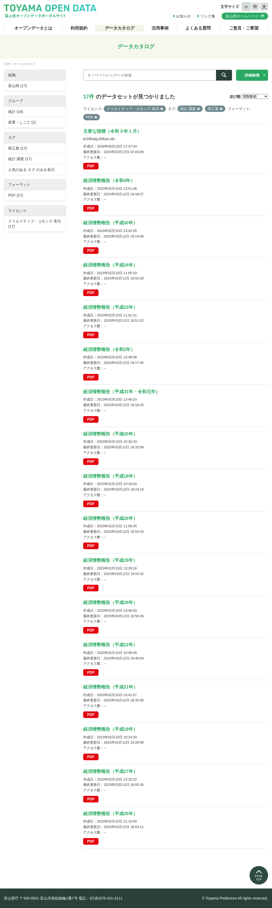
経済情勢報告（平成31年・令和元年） (121, 391)
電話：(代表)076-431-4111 (100, 898)
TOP (7, 64)
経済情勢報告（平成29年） (110, 560)
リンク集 (207, 16)
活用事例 (160, 28)
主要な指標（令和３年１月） (112, 131)
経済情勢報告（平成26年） (110, 518)
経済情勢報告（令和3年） (109, 180)
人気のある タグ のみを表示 (31, 170)
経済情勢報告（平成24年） (110, 265)
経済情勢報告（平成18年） (110, 476)
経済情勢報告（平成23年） (110, 307)
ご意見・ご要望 (244, 28)
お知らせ (183, 16)
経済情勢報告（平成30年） (110, 222)
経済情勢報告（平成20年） (110, 433)
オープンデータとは (33, 28)
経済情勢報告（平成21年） (110, 687)
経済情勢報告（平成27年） (110, 771)
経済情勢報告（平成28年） (110, 602)
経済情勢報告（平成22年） (110, 644)
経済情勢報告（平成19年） (110, 729)
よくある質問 (198, 28)
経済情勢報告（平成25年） (110, 813)
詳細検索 (252, 75)
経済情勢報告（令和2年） (109, 349)
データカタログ (119, 28)
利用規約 (79, 28)
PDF (91, 166)
